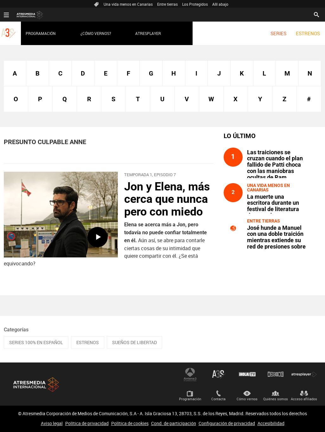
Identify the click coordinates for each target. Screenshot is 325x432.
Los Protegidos (195, 4)
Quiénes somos (275, 398)
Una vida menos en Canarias (128, 4)
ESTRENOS (308, 33)
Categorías (16, 330)
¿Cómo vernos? (95, 33)
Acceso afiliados (304, 398)
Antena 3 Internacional (190, 374)
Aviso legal (52, 423)
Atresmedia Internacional (35, 384)
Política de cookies (130, 423)
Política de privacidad (87, 423)
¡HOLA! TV (247, 374)
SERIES (278, 33)
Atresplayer (148, 33)
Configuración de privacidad (227, 423)
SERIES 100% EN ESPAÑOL (36, 342)
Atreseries (218, 374)
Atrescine (275, 374)
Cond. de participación (173, 423)
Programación (41, 33)
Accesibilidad (271, 423)
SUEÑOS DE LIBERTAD (134, 342)
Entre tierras (167, 4)
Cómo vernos (247, 398)
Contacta (218, 398)
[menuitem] (278, 33)
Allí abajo (220, 4)
